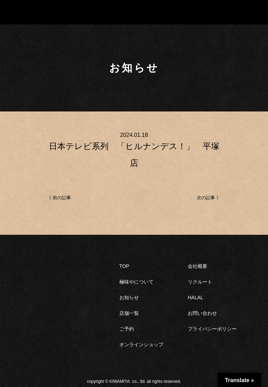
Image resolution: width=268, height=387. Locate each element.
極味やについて (136, 282)
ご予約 (126, 329)
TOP (124, 266)
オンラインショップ (141, 344)
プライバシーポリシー (212, 329)
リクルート (200, 282)
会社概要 (197, 266)
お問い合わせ (202, 313)
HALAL (195, 297)
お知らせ (129, 297)
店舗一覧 (129, 313)
